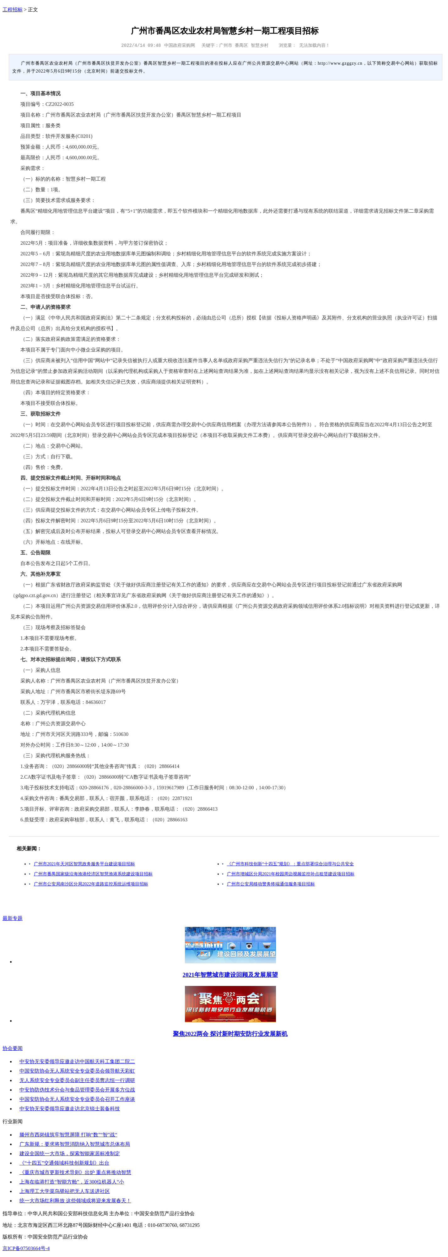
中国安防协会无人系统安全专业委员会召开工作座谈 (77, 1099)
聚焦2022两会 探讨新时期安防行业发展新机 (230, 1034)
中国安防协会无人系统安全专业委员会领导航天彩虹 (77, 1071)
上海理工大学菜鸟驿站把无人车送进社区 (64, 1191)
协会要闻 (13, 1048)
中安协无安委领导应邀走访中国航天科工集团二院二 (77, 1061)
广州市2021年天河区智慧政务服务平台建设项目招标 (84, 864)
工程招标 (13, 9)
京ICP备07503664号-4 (26, 1248)
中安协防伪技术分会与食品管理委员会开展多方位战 (77, 1089)
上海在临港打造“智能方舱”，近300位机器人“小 (71, 1181)
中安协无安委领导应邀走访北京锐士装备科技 (69, 1108)
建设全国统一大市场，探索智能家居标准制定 (69, 1153)
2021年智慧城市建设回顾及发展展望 (230, 974)
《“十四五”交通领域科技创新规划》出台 (64, 1163)
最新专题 (13, 918)
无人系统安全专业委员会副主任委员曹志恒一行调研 (77, 1080)
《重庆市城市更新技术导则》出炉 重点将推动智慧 (75, 1172)
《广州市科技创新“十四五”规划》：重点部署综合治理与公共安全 (290, 864)
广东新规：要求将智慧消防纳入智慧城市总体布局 (74, 1144)
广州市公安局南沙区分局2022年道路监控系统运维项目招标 (91, 884)
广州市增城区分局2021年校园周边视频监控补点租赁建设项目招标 (290, 874)
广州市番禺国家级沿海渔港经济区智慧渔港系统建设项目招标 (93, 874)
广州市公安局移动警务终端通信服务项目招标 (271, 884)
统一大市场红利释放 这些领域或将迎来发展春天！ (75, 1200)
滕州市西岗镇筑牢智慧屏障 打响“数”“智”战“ (68, 1134)
